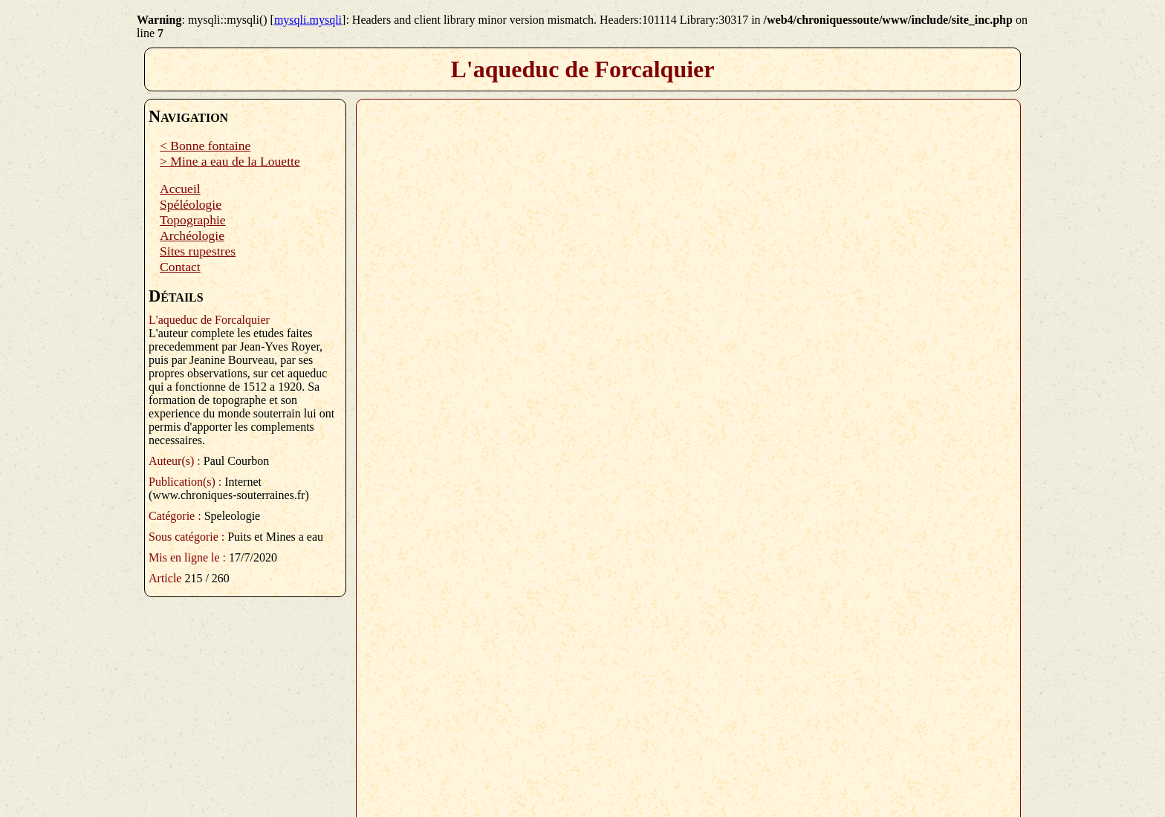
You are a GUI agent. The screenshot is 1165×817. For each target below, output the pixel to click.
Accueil (180, 188)
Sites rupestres (198, 251)
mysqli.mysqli (308, 19)
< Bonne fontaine (205, 145)
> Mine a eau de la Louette (230, 161)
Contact (180, 266)
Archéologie (192, 235)
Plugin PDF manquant (688, 452)
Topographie (193, 219)
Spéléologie (190, 204)
